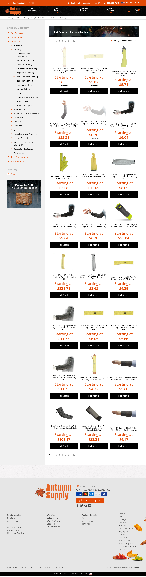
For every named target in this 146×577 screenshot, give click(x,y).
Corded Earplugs (15, 531)
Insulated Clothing (24, 88)
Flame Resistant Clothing (27, 79)
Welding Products (59, 10)
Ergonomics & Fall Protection (26, 117)
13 (74, 42)
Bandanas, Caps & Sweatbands (24, 56)
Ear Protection (14, 528)
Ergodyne (123, 532)
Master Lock (124, 541)
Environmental (20, 113)
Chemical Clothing (24, 66)
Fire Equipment (20, 122)
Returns (23, 568)
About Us (86, 3)
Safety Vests (52, 519)
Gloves (17, 135)
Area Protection (20, 47)
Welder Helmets (89, 516)
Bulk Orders (12, 568)
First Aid (17, 126)
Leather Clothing (24, 92)
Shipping (40, 568)
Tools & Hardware (85, 10)
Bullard (122, 550)
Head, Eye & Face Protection (26, 139)
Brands (122, 515)
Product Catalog (23, 19)
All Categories (11, 19)
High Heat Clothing (25, 83)
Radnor (122, 535)
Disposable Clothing (25, 75)
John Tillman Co (126, 529)
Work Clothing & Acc (25, 109)
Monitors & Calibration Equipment (24, 148)
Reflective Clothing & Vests (28, 101)
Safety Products (112, 10)
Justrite (122, 524)
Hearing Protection (22, 143)
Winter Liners (22, 105)
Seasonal (51, 525)
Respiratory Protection (24, 154)
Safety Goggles (14, 516)
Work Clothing (53, 522)
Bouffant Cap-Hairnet (26, 62)
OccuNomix (124, 538)
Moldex (122, 527)
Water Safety (19, 158)
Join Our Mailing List (90, 501)
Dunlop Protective (127, 547)
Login (128, 11)
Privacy (31, 568)
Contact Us (96, 3)
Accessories (12, 522)
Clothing (46, 19)
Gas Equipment (31, 10)
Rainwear (21, 96)
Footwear (18, 130)
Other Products (18, 38)
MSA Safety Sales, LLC (129, 544)
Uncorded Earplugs (16, 534)
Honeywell (123, 521)
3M (120, 518)
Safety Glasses (14, 519)
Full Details (63, 92)
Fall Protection (53, 528)
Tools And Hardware (20, 163)
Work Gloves (53, 516)
